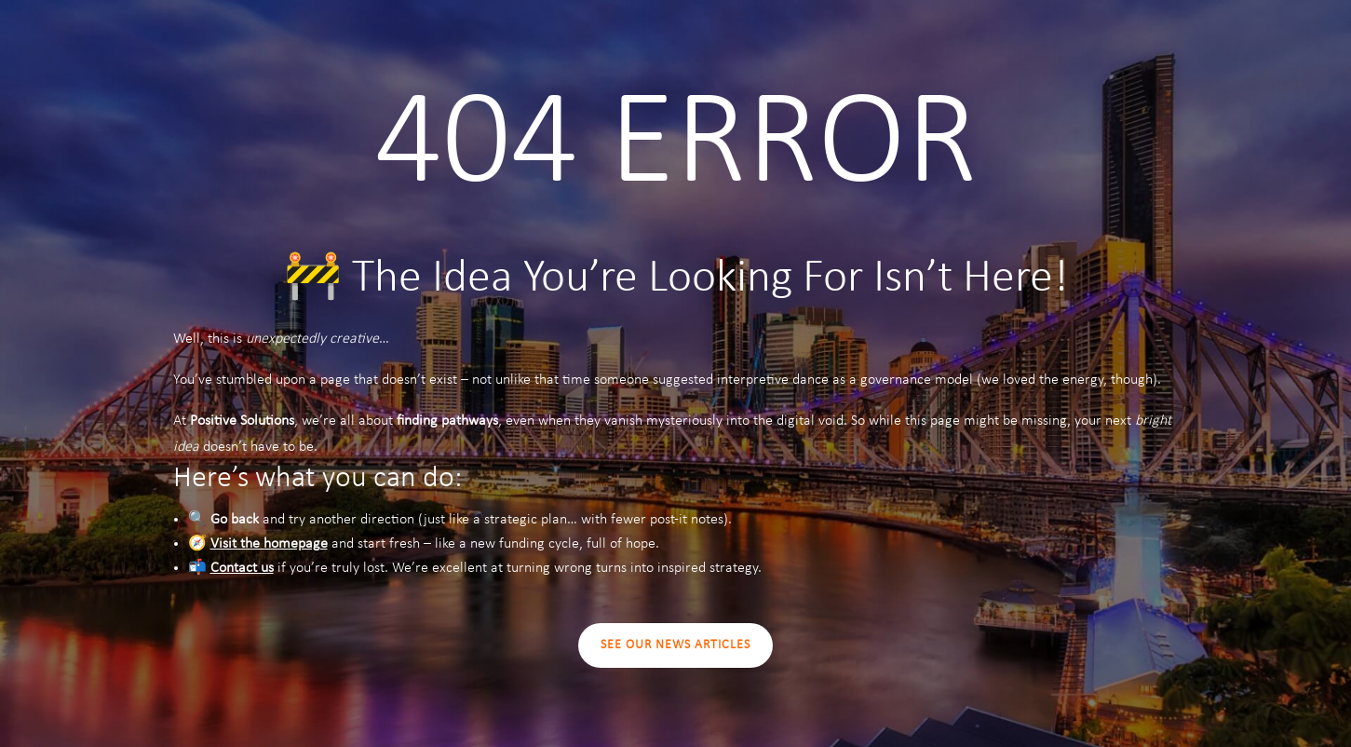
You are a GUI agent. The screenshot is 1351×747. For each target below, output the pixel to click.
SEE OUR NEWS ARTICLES (675, 645)
